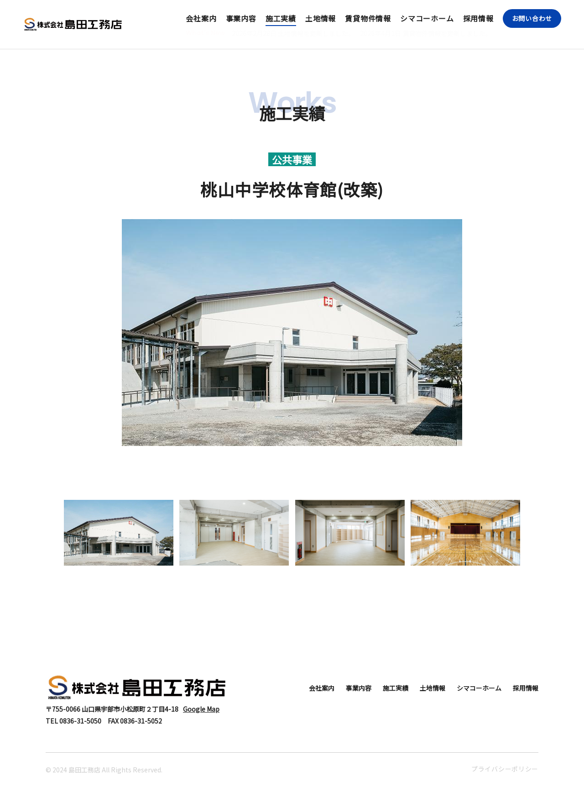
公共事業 (292, 159)
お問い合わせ (532, 18)
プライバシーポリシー (504, 768)
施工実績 (281, 18)
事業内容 (241, 18)
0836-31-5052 (141, 720)
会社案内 (201, 18)
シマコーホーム (427, 18)
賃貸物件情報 (368, 18)
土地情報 (320, 18)
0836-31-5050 (80, 720)
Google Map (201, 709)
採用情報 (478, 18)
